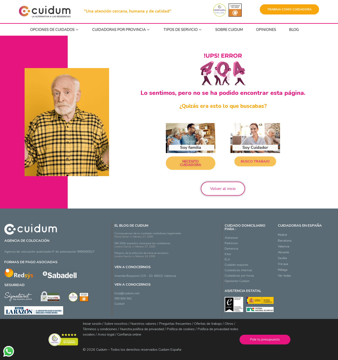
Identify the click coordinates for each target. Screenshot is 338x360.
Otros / (230, 323)
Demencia (231, 249)
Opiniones (266, 29)
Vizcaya (283, 264)
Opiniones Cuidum (237, 281)
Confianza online (129, 334)
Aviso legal (106, 334)
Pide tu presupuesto (265, 339)
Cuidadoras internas (238, 270)
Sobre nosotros (116, 323)
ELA (227, 259)
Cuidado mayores (236, 265)
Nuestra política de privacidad (141, 329)
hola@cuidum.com (126, 293)
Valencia (283, 246)
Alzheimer (231, 238)
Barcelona (284, 241)
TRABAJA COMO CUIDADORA (289, 9)
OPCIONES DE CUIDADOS (54, 29)
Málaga (282, 270)
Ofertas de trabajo (208, 323)
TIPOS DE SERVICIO (183, 29)
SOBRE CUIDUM (229, 29)
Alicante (283, 252)
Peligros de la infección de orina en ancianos (141, 253)
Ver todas (284, 276)
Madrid (282, 235)
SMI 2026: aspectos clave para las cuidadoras (142, 243)
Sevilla (282, 258)
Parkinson (231, 243)
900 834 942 (123, 298)
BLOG (294, 29)
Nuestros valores (143, 323)
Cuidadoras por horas (239, 276)
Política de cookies (181, 329)
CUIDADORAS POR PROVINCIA (121, 29)
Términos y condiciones (100, 329)
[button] (190, 163)
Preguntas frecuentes (175, 323)
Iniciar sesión (92, 323)
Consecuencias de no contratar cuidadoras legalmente (147, 233)
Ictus (228, 254)
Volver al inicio (223, 188)
